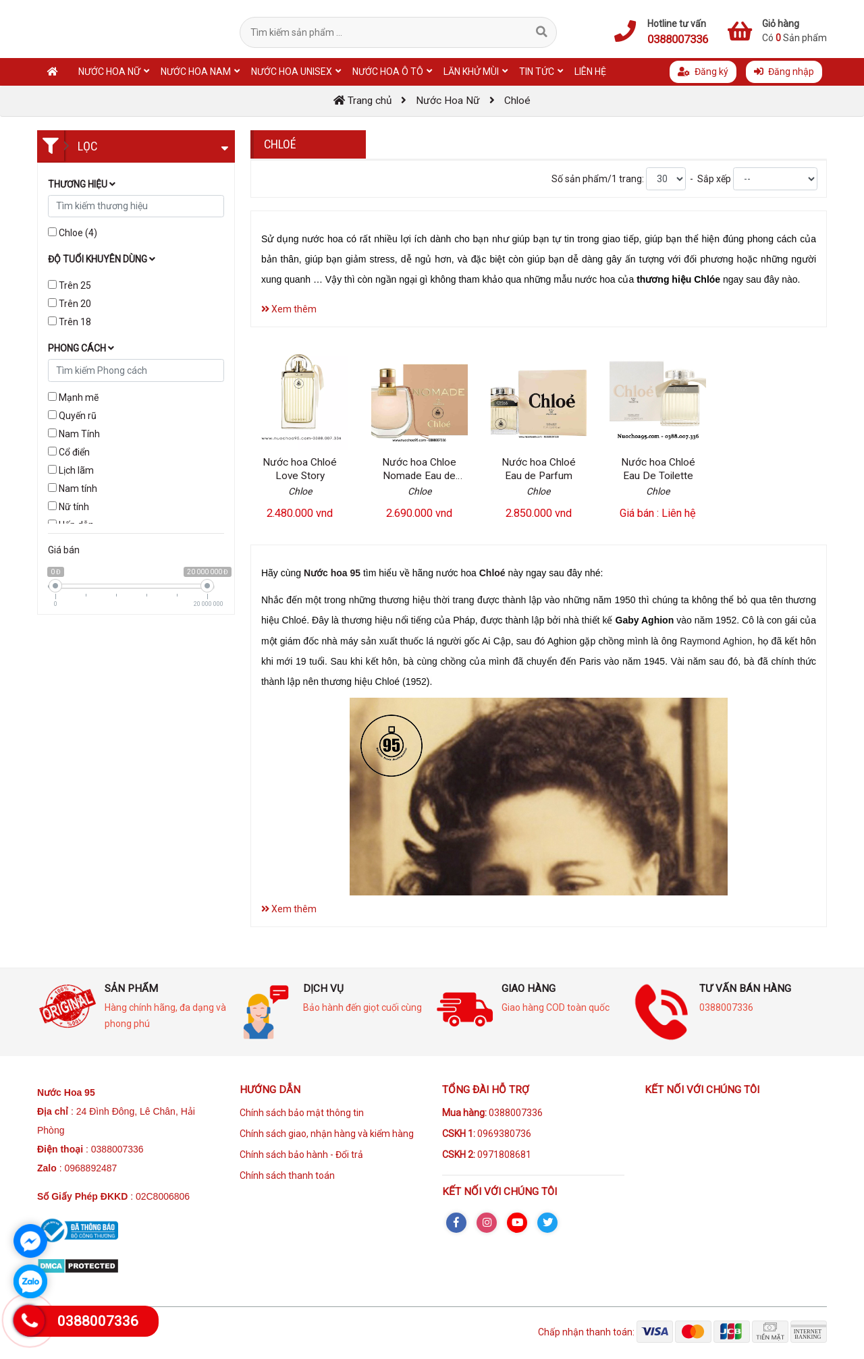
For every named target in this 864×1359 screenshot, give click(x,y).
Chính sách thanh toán (287, 1175)
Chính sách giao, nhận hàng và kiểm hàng (327, 1133)
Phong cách (81, 348)
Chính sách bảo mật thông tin (302, 1112)
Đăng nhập (784, 71)
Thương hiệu (81, 184)
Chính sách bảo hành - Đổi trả (301, 1154)
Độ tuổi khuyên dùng (101, 259)
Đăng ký (703, 71)
